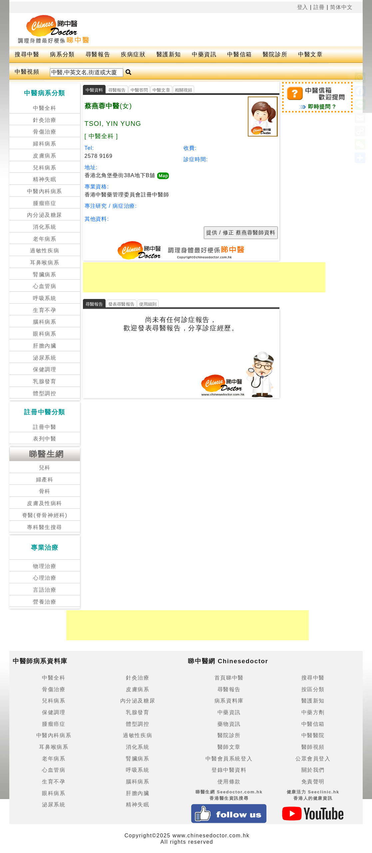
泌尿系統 (44, 358)
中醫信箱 (239, 54)
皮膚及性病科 (44, 503)
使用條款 (229, 781)
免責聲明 (313, 781)
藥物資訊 (229, 724)
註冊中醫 (44, 427)
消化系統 (44, 227)
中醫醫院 (313, 735)
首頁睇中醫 (229, 678)
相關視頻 (183, 90)
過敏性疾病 (44, 250)
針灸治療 (44, 120)
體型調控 (44, 393)
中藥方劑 (313, 712)
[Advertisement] (232, 30)
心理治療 (44, 578)
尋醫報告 (98, 54)
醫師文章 (229, 747)
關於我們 (313, 770)
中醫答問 (139, 90)
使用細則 (148, 304)
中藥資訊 (204, 54)
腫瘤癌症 (44, 203)
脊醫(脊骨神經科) (45, 515)
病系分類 (62, 54)
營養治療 (44, 602)
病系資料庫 (229, 701)
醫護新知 (169, 54)
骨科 (45, 491)
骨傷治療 (44, 132)
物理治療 (44, 566)
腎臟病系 (44, 274)
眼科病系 (44, 334)
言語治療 (44, 590)
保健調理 (44, 369)
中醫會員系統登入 (228, 758)
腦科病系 (44, 322)
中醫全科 (44, 108)
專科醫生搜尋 (44, 527)
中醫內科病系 (44, 191)
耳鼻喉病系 (44, 262)
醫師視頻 (313, 747)
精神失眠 (44, 179)
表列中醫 (44, 438)
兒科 (45, 467)
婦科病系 (44, 143)
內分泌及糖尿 (44, 215)
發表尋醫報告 (121, 304)
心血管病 (44, 286)
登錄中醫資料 (229, 770)
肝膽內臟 (44, 346)
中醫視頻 (27, 72)
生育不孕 (44, 310)
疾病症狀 (133, 54)
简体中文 (341, 7)
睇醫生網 (46, 453)
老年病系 (44, 239)
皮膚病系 (44, 155)
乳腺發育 (44, 381)
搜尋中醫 (27, 54)
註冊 (319, 7)
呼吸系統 (44, 298)
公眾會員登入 (313, 758)
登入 (302, 7)
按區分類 (313, 689)
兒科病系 (44, 167)
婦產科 (45, 479)
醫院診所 (275, 54)
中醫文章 (310, 54)
